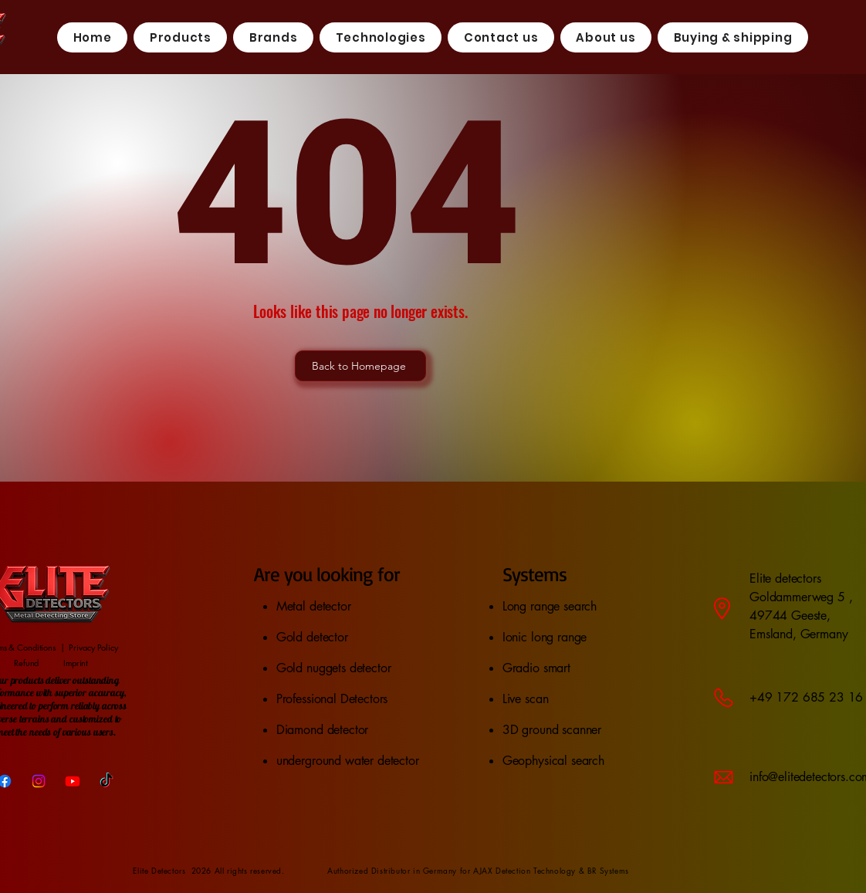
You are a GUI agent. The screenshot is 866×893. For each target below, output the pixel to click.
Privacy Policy (93, 647)
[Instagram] (38, 781)
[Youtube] (72, 781)
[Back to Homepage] (360, 365)
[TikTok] (106, 781)
